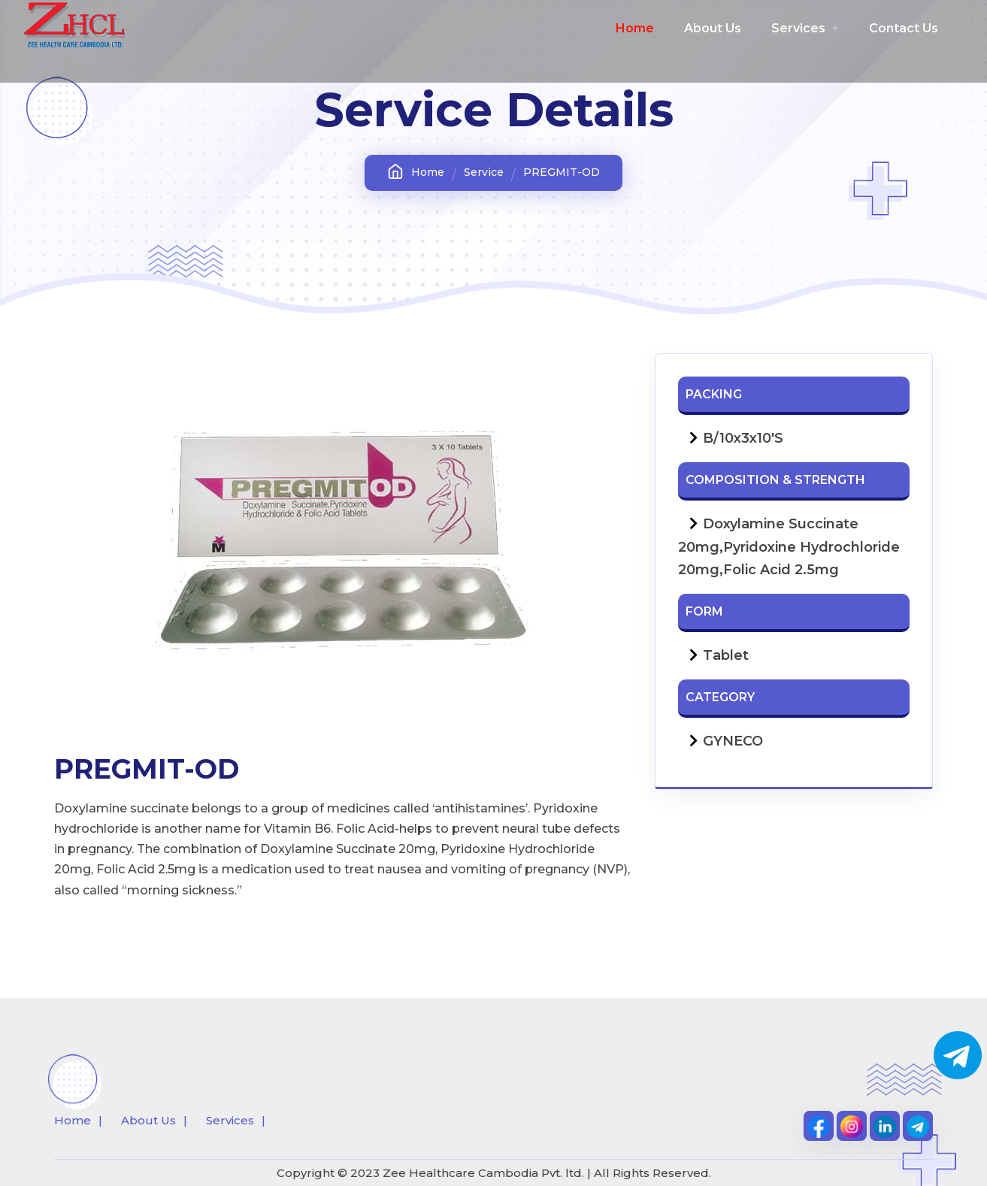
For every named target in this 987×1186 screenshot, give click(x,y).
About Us (712, 28)
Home (635, 28)
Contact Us (903, 28)
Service (484, 172)
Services (805, 28)
